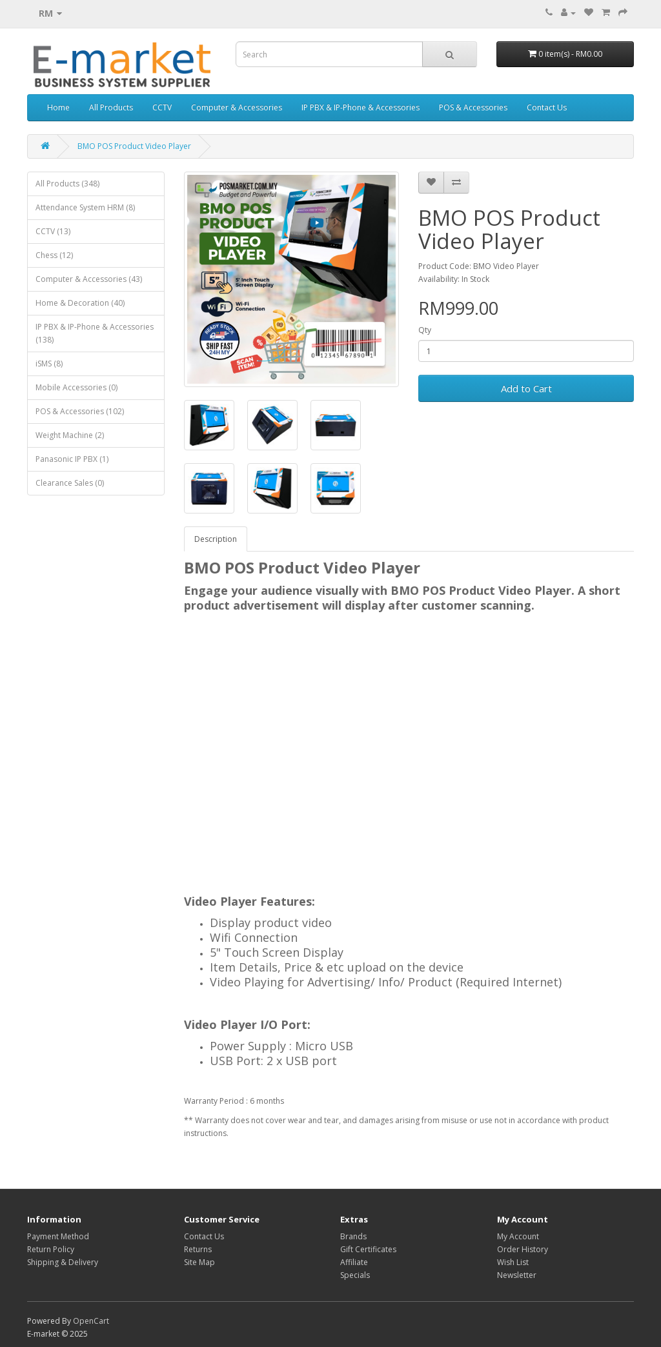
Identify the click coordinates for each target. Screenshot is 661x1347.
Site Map (199, 1262)
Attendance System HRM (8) (85, 207)
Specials (355, 1275)
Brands (353, 1236)
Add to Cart (526, 388)
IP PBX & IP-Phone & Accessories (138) (95, 333)
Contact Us (547, 107)
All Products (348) (67, 183)
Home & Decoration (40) (80, 302)
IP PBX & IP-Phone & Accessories (360, 107)
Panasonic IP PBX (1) (72, 459)
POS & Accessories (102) (80, 411)
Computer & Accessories (236, 107)
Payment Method (58, 1236)
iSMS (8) (49, 363)
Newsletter (516, 1275)
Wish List (513, 1262)
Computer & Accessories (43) (89, 279)
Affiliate (354, 1262)
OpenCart (91, 1320)
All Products (111, 107)
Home (58, 107)
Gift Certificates (368, 1249)
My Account (518, 1236)
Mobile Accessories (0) (76, 387)
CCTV (162, 107)
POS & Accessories (473, 107)
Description (215, 539)
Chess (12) (54, 255)
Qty (424, 329)
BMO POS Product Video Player (134, 146)
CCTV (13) (53, 231)
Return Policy (50, 1249)
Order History (522, 1249)
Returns (198, 1249)
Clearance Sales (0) (70, 482)
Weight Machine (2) (70, 435)
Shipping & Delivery (62, 1262)
